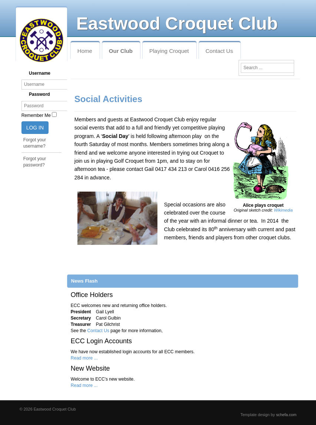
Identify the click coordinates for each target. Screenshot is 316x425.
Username (39, 73)
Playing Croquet (169, 51)
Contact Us (219, 51)
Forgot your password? (34, 162)
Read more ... (84, 358)
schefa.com (286, 414)
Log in (35, 128)
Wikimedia (283, 210)
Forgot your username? (34, 143)
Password (39, 94)
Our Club (121, 51)
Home (84, 51)
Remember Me (36, 115)
